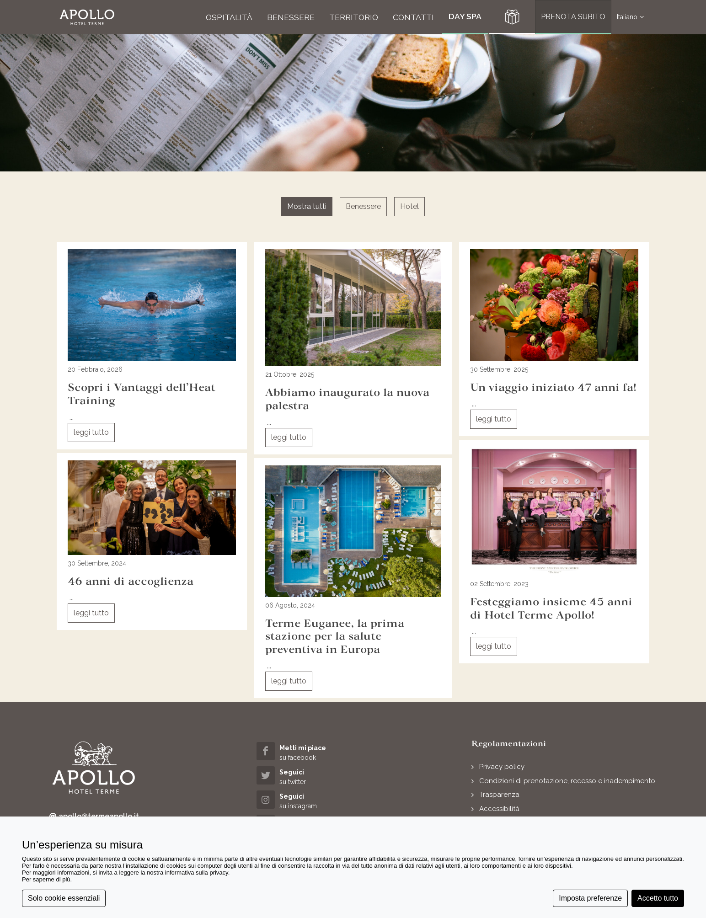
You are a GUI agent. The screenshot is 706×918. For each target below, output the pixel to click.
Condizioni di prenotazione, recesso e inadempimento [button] (567, 781)
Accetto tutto (657, 898)
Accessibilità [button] (499, 809)
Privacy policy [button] (501, 767)
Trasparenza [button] (499, 794)
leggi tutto (91, 432)
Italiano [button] (630, 17)
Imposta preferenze (590, 898)
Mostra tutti (306, 206)
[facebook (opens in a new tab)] (305, 752)
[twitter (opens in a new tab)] (305, 776)
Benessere (363, 206)
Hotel (409, 206)
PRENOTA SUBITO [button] (573, 16)
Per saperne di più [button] (46, 879)
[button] (87, 17)
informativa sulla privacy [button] (196, 872)
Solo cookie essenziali (64, 898)
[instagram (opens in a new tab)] (305, 800)
